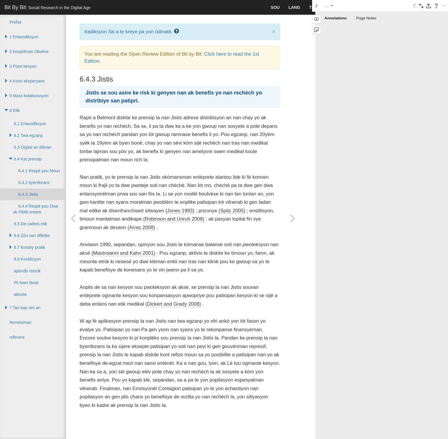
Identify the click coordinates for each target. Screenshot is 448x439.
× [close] (273, 31)
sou (275, 7)
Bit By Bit (47, 7)
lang (294, 7)
